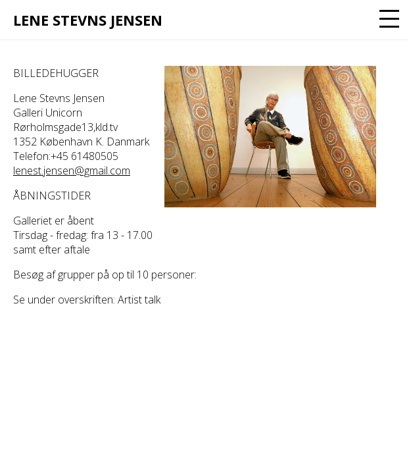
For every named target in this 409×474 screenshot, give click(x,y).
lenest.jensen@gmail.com (71, 170)
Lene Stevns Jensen (87, 20)
